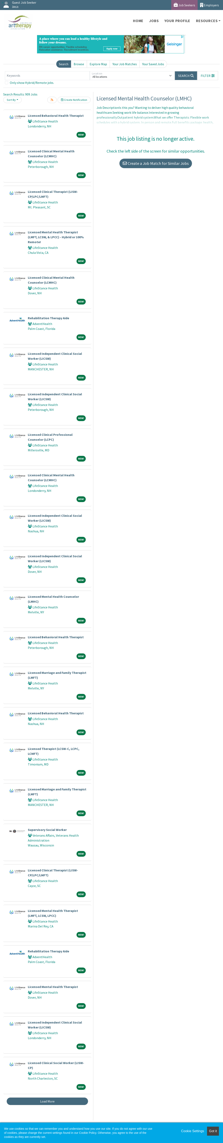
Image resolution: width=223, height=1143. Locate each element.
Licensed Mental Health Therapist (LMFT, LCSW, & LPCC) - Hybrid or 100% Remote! (56, 237)
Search (63, 64)
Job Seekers (184, 5)
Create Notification (74, 100)
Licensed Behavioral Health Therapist (56, 116)
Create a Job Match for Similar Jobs (156, 163)
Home (138, 20)
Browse (79, 64)
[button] (207, 75)
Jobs (154, 20)
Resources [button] (206, 20)
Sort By (11, 100)
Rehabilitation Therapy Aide (48, 318)
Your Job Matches (125, 64)
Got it (213, 1131)
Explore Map (98, 64)
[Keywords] (47, 75)
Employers (209, 5)
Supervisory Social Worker (47, 830)
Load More (47, 1101)
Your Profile (177, 20)
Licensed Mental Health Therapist (53, 987)
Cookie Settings (192, 1131)
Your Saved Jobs (153, 64)
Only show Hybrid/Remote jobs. (32, 83)
